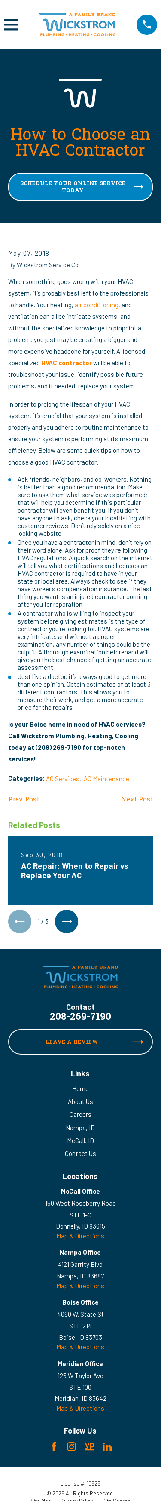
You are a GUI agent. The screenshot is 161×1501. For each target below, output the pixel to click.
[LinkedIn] (107, 1446)
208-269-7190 (80, 1018)
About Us (80, 1101)
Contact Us (80, 1153)
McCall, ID (80, 1140)
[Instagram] (71, 1446)
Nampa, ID (80, 1127)
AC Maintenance (106, 779)
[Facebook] (53, 1446)
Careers (80, 1114)
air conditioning (96, 305)
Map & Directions (80, 1236)
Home (80, 1088)
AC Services (62, 779)
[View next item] (66, 921)
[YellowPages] (89, 1446)
